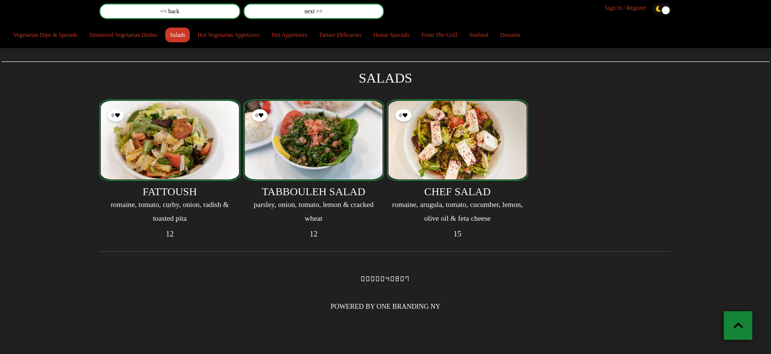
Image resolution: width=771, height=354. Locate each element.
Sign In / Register (625, 7)
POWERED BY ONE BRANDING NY (385, 306)
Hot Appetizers (289, 34)
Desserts (510, 34)
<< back (169, 11)
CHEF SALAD (457, 191)
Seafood (478, 34)
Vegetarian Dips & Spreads (45, 34)
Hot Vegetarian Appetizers (229, 34)
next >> (313, 11)
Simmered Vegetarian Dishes (123, 34)
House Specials (391, 34)
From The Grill (439, 34)
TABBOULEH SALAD (313, 191)
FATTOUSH (170, 191)
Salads (177, 34)
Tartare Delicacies (340, 34)
